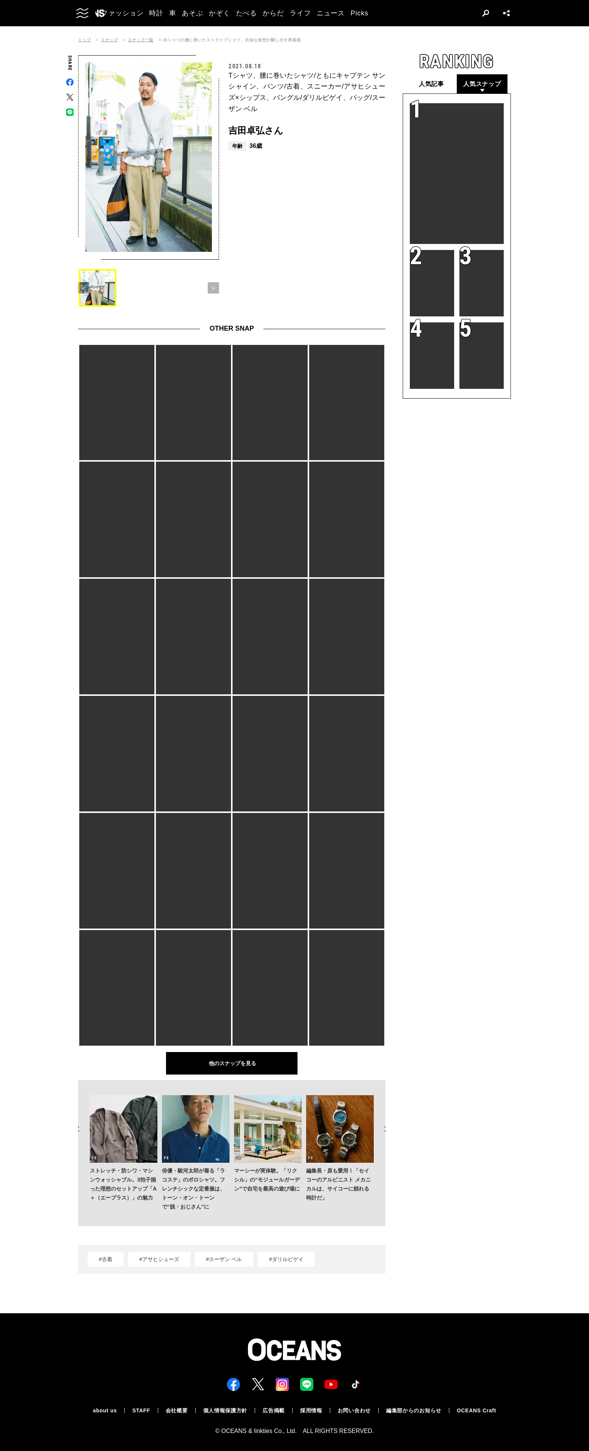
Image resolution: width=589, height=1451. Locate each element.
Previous (78, 1129)
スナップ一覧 (141, 40)
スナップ (109, 40)
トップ (84, 40)
